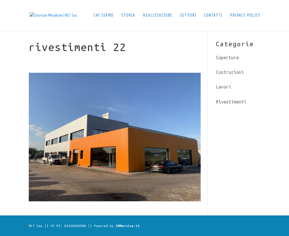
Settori (188, 16)
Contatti (213, 16)
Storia (128, 16)
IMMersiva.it (127, 226)
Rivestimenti (231, 101)
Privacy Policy (245, 16)
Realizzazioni (157, 16)
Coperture (227, 57)
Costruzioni (230, 72)
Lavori (223, 86)
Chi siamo (103, 16)
